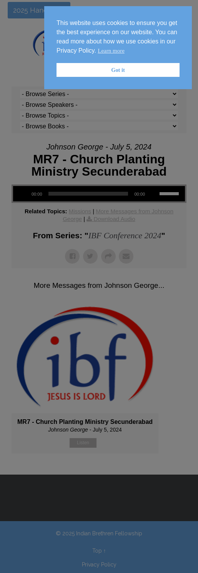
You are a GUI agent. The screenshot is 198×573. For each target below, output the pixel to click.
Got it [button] (118, 70)
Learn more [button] (111, 51)
